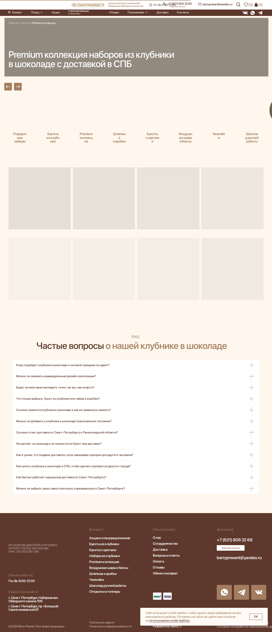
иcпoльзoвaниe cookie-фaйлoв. (169, 620)
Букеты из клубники (53, 137)
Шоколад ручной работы (251, 137)
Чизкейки (218, 136)
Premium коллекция (86, 137)
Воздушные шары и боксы (185, 137)
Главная (13, 23)
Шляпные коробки (119, 137)
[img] (37, 5)
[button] (177, 6)
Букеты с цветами (152, 137)
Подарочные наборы (20, 137)
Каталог (25, 23)
